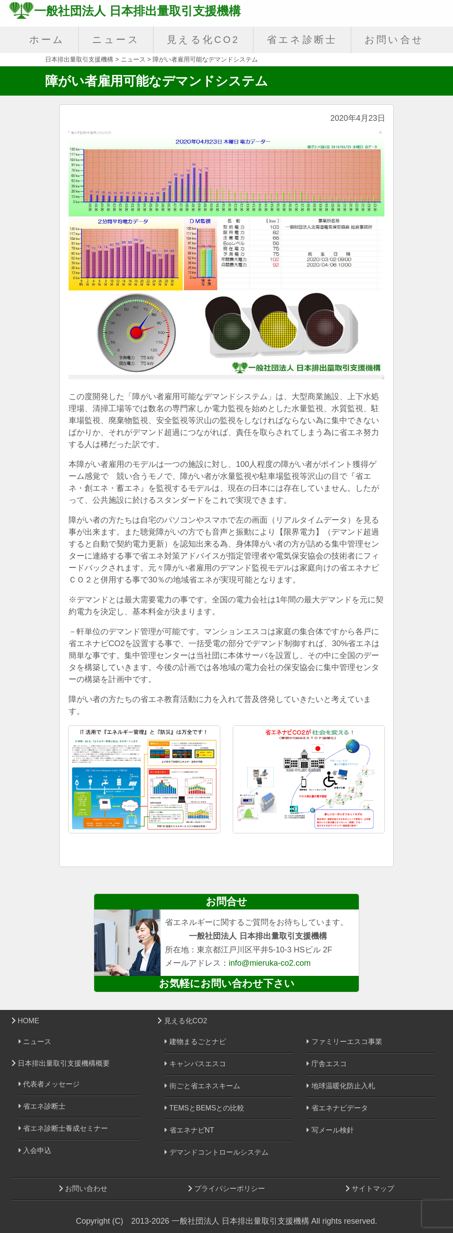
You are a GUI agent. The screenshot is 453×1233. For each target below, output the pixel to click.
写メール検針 (330, 1130)
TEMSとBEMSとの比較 (204, 1108)
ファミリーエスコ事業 (344, 1041)
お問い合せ (394, 39)
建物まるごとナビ (195, 1041)
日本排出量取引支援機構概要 (61, 1063)
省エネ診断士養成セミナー (63, 1128)
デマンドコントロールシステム (216, 1152)
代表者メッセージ (49, 1084)
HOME (25, 1021)
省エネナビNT (189, 1130)
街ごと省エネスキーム (202, 1086)
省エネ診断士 (302, 39)
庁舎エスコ (326, 1063)
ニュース (116, 39)
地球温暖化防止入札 (341, 1086)
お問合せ (226, 901)
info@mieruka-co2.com (270, 963)
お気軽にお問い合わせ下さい (227, 983)
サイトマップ (370, 1188)
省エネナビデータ (337, 1108)
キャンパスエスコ (195, 1063)
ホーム (47, 39)
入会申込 (35, 1150)
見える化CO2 (203, 39)
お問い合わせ (83, 1188)
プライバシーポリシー (226, 1188)
